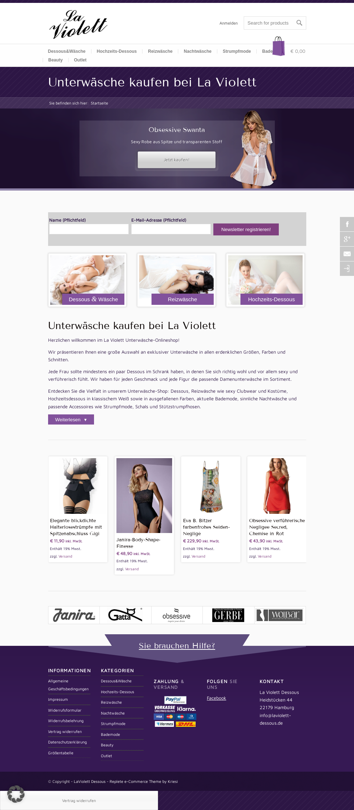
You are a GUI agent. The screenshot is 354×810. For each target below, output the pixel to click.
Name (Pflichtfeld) (89, 225)
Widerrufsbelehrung (66, 720)
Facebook (216, 698)
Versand (65, 556)
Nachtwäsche (198, 51)
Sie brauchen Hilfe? (177, 646)
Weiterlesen (68, 419)
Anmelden (228, 23)
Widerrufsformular (64, 710)
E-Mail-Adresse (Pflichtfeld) (171, 225)
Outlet (80, 60)
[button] (16, 794)
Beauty (55, 60)
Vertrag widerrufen (65, 731)
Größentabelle (60, 752)
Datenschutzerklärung (67, 741)
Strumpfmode (237, 51)
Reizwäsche (160, 51)
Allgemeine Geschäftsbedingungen (68, 684)
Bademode (110, 734)
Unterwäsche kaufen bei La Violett (152, 82)
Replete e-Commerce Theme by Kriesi (144, 781)
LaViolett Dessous (90, 781)
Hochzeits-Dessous (117, 51)
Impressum (58, 699)
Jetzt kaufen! (176, 159)
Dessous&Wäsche (67, 51)
